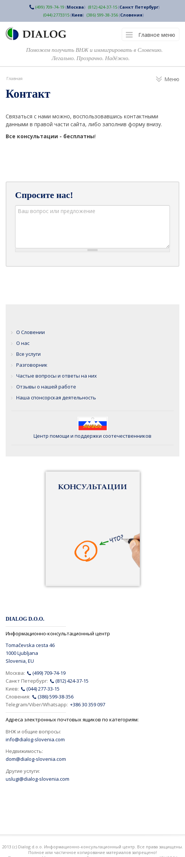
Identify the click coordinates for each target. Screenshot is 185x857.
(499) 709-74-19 (49, 7)
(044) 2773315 (56, 15)
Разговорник (31, 364)
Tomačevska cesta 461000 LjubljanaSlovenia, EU (30, 653)
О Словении (30, 332)
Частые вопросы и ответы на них (56, 375)
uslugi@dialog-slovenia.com (37, 778)
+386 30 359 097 (87, 704)
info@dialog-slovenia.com (35, 739)
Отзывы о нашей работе (46, 386)
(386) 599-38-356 (102, 15)
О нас (22, 343)
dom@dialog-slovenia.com (36, 759)
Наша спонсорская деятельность (56, 397)
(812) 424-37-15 (102, 7)
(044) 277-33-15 (40, 688)
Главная (14, 78)
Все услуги (28, 354)
